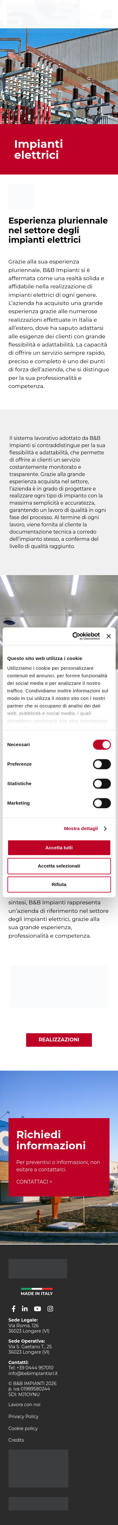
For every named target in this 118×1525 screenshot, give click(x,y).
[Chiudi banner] (108, 636)
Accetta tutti (59, 847)
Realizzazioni (59, 1040)
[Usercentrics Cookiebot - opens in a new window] (75, 636)
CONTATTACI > (34, 1182)
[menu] (106, 14)
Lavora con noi (24, 1404)
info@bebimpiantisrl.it (33, 1373)
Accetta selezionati (59, 866)
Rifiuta (59, 884)
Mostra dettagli (81, 828)
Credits (16, 1440)
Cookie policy (23, 1428)
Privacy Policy (23, 1416)
